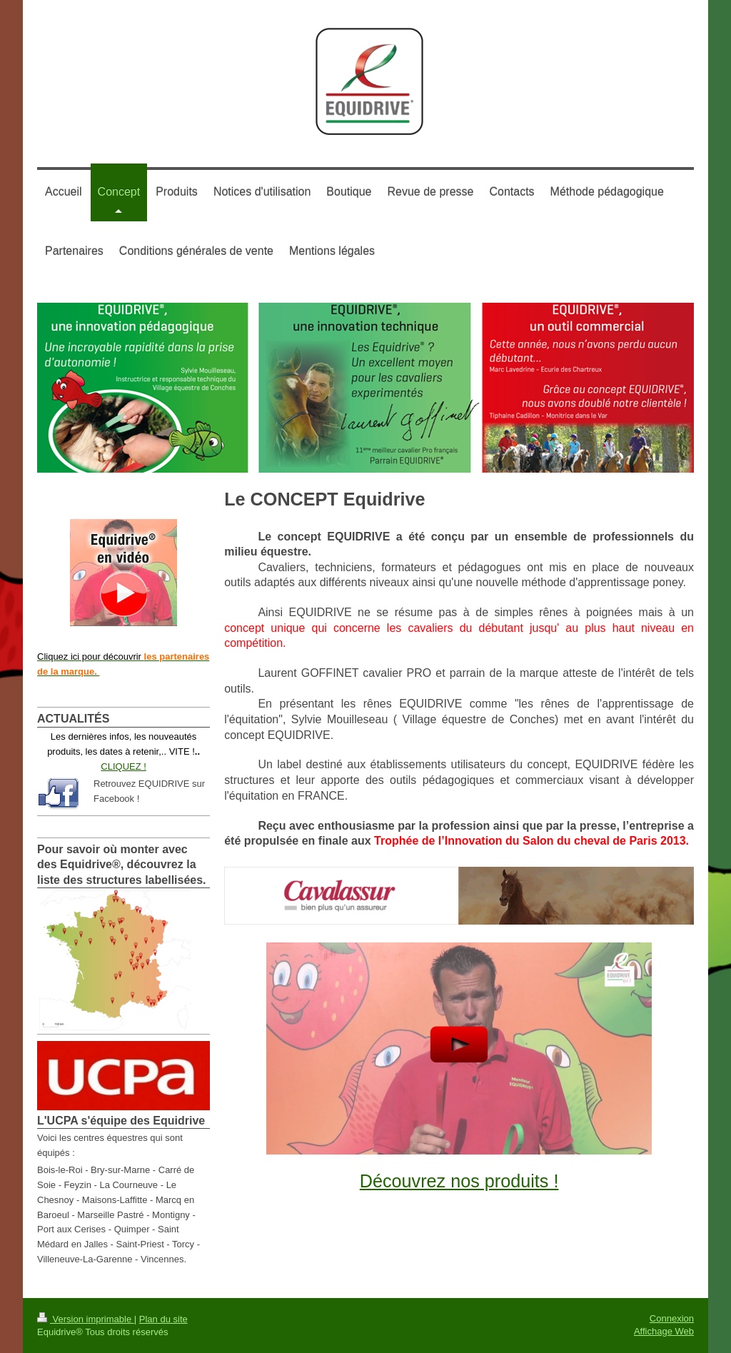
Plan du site (163, 1319)
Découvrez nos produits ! (459, 1181)
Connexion (672, 1318)
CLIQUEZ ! (123, 766)
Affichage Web (664, 1331)
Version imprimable (85, 1319)
